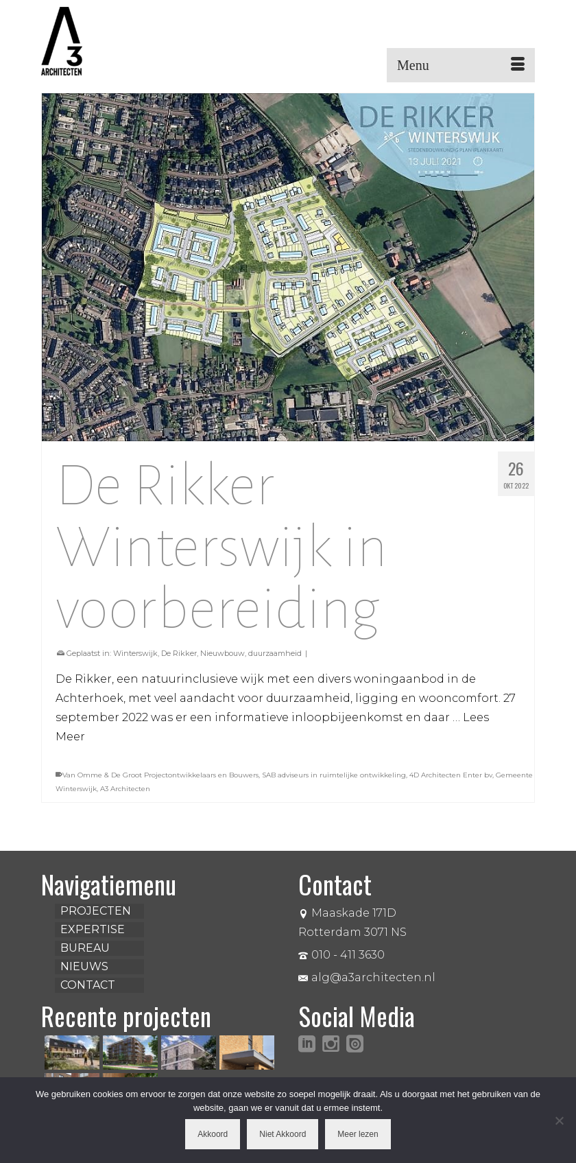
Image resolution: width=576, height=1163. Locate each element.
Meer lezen (357, 1134)
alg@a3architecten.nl (366, 977)
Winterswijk (135, 653)
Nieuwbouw (222, 653)
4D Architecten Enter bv (450, 775)
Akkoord (212, 1134)
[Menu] (461, 65)
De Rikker (179, 653)
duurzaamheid (275, 653)
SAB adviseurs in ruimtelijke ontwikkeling (334, 775)
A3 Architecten (125, 788)
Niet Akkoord (282, 1134)
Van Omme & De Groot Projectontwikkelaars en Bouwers (160, 775)
